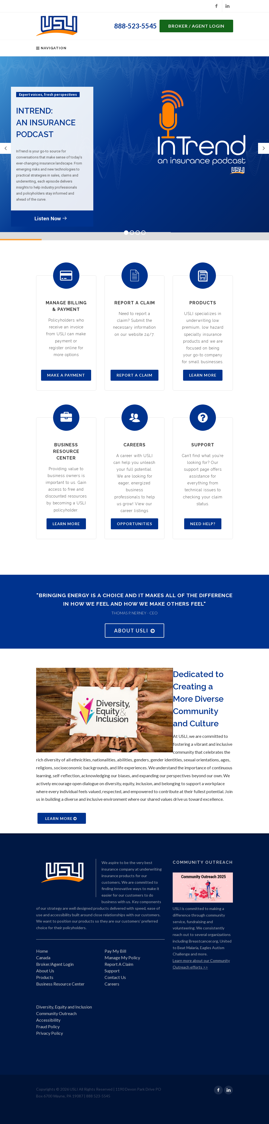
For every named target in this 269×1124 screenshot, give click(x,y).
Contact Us (115, 977)
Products (44, 977)
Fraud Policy (48, 1026)
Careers (112, 983)
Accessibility (48, 1019)
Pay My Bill (115, 950)
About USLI (134, 631)
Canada (43, 957)
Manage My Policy (122, 957)
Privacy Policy (49, 1033)
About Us (45, 970)
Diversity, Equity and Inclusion (64, 1006)
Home (42, 950)
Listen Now (50, 218)
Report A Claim (119, 964)
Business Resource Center (60, 983)
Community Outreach (56, 1013)
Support (112, 970)
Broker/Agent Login (55, 964)
